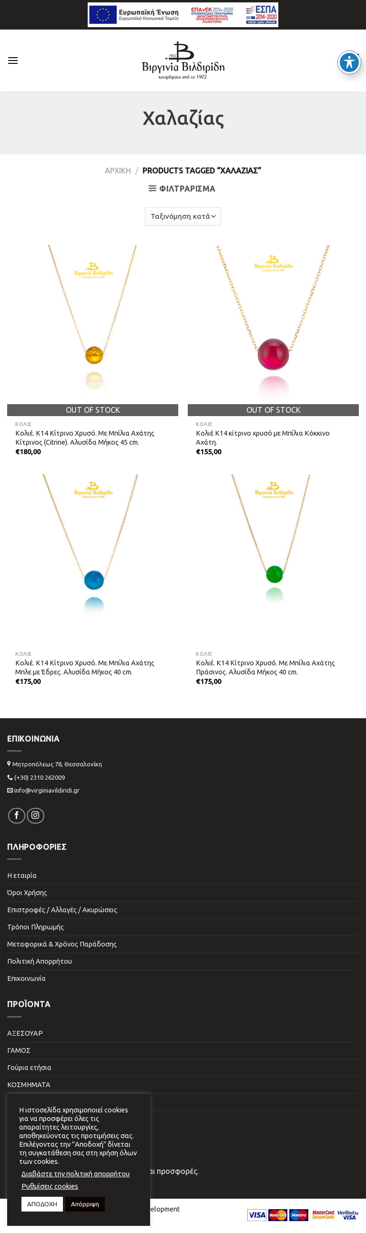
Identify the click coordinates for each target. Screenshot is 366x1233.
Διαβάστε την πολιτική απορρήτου (75, 1174)
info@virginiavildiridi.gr (47, 790)
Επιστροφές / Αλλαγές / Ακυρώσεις (62, 910)
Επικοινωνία (26, 978)
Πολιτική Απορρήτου (39, 961)
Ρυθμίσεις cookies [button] (49, 1186)
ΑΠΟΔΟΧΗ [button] (42, 1204)
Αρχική (118, 170)
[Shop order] (183, 216)
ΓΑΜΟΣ (18, 1050)
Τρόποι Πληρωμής (35, 927)
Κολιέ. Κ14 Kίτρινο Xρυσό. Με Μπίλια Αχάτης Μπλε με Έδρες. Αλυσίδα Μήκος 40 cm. (84, 667)
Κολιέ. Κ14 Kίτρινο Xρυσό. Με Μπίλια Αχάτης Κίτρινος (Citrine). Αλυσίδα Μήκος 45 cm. (84, 437)
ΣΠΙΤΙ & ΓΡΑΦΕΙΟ (35, 1119)
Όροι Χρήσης (27, 893)
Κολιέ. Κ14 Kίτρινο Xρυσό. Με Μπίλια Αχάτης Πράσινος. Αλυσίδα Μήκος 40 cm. (265, 667)
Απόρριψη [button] (85, 1204)
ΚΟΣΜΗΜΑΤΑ (29, 1085)
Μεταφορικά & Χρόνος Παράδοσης (62, 944)
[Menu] (13, 60)
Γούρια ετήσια (29, 1067)
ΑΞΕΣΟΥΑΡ (25, 1033)
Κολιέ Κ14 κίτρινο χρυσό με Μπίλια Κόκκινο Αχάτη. (263, 437)
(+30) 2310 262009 (39, 777)
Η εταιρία (22, 875)
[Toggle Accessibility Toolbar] (349, 45)
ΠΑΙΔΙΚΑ (20, 1102)
